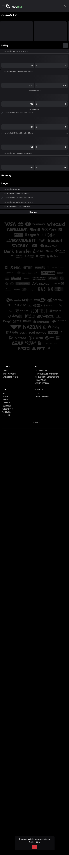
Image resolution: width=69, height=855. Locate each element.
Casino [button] (5, 371)
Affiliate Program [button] (42, 396)
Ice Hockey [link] (6, 406)
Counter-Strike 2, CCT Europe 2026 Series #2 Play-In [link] (18, 133)
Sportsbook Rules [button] (42, 371)
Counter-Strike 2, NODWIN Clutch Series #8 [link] (16, 51)
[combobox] (34, 422)
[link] (14, 6)
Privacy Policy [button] (40, 380)
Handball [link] (6, 415)
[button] (34, 51)
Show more (34, 212)
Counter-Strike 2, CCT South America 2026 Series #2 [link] (18, 113)
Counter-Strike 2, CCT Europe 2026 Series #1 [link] (16, 193)
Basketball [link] (7, 403)
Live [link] (4, 393)
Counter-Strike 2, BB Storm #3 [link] (12, 189)
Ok (34, 847)
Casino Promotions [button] (10, 377)
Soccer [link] (5, 396)
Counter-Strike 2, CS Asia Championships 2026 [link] (17, 206)
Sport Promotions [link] (9, 374)
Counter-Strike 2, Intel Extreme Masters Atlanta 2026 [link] (18, 71)
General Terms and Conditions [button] (47, 377)
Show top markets (34, 91)
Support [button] (38, 393)
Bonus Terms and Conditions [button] (46, 374)
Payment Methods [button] (42, 383)
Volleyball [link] (6, 412)
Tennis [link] (5, 400)
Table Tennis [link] (7, 409)
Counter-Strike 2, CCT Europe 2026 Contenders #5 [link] (18, 153)
